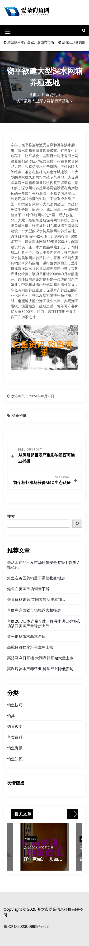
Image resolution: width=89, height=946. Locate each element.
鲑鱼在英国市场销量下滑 (28, 589)
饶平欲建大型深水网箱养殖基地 (43, 101)
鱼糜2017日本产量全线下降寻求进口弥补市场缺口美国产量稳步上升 (44, 624)
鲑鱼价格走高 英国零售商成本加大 (36, 599)
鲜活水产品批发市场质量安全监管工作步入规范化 (43, 565)
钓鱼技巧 (15, 705)
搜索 (11, 516)
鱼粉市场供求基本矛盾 (26, 636)
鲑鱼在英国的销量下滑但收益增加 (36, 578)
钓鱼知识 (15, 759)
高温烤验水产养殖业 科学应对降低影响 (40, 669)
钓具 (11, 716)
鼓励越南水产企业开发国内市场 (30, 42)
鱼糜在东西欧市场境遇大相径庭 (34, 610)
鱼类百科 (15, 737)
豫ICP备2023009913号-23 (26, 926)
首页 (33, 95)
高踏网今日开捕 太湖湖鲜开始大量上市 (40, 658)
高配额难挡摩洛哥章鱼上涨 (30, 647)
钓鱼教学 (15, 726)
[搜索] (77, 524)
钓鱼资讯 (49, 95)
